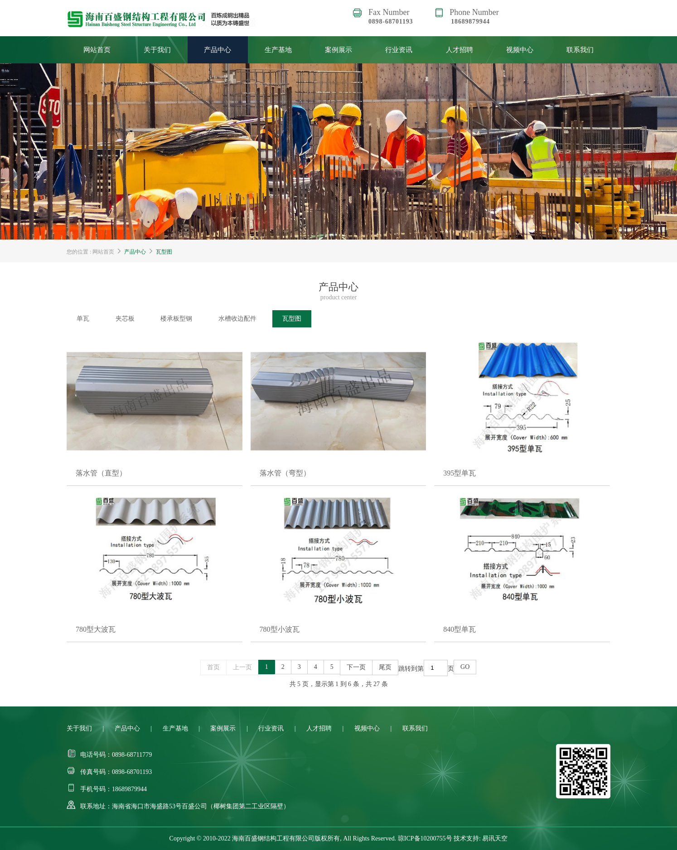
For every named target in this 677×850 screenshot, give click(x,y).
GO (464, 666)
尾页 (385, 667)
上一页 (242, 667)
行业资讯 (398, 49)
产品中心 (217, 49)
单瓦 (83, 318)
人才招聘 (459, 49)
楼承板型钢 (176, 318)
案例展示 (338, 49)
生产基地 (278, 49)
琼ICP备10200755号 (425, 838)
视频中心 (519, 49)
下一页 (356, 667)
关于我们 (157, 49)
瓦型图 (164, 252)
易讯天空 (495, 838)
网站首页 (97, 49)
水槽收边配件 (237, 318)
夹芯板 (125, 318)
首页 (213, 667)
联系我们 (580, 49)
